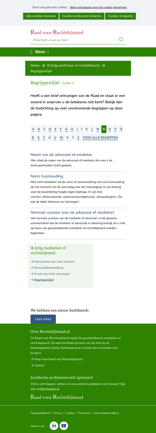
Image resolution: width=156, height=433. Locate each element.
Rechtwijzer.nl (49, 389)
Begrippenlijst (44, 280)
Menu (42, 52)
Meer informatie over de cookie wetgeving (98, 7)
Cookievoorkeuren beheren (81, 16)
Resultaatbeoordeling (48, 268)
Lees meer (43, 319)
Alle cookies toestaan (41, 16)
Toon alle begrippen (100, 138)
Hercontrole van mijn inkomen (54, 262)
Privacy (58, 413)
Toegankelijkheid (40, 413)
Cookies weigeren (120, 16)
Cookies (70, 413)
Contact (39, 365)
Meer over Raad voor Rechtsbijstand (58, 359)
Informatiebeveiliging (106, 413)
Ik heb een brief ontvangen (52, 274)
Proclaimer (84, 413)
